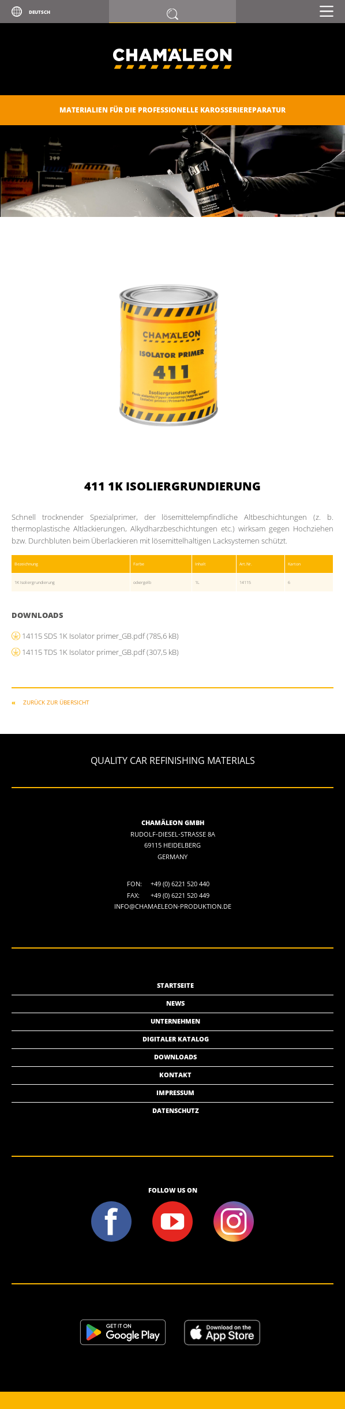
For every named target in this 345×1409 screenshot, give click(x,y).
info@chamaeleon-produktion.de (172, 906)
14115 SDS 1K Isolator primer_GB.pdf (100, 636)
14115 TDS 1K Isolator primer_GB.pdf (100, 652)
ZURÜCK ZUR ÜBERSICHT (56, 702)
